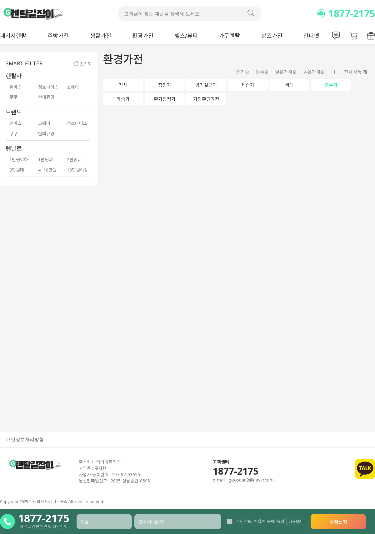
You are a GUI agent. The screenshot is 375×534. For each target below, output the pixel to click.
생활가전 (100, 35)
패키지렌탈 (13, 35)
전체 (123, 85)
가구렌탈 (229, 35)
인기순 (242, 72)
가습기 (123, 99)
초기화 (82, 64)
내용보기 (295, 521)
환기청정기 (165, 99)
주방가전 (58, 35)
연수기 (331, 85)
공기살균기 (206, 85)
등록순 (262, 72)
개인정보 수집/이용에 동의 (255, 521)
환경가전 (142, 35)
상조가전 (271, 35)
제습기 (247, 85)
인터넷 (311, 35)
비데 (289, 85)
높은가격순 (314, 72)
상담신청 (338, 522)
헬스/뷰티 (186, 35)
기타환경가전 (206, 99)
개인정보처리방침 (25, 440)
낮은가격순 (286, 72)
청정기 (164, 85)
